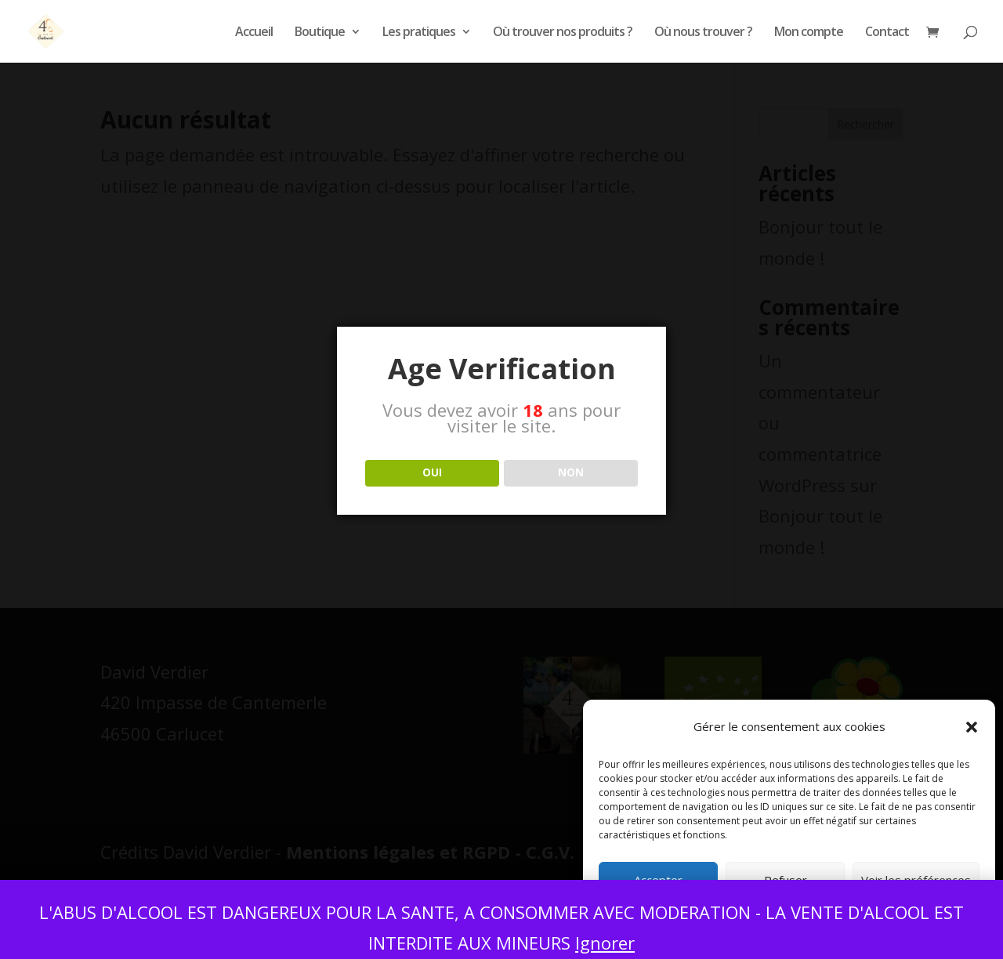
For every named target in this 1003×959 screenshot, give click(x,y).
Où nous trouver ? (703, 33)
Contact (887, 33)
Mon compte (808, 33)
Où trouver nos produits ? (562, 33)
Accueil (254, 33)
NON (571, 472)
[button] (971, 727)
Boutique (320, 33)
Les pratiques (418, 33)
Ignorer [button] (605, 942)
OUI (432, 472)
